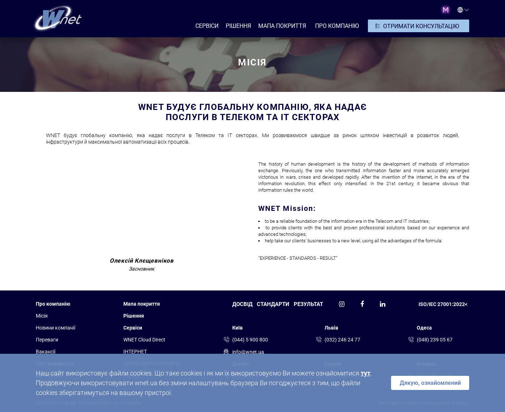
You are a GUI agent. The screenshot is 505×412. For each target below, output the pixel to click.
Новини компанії (55, 328)
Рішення (133, 316)
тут (365, 373)
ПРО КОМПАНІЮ (337, 25)
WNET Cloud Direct (144, 340)
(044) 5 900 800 (250, 340)
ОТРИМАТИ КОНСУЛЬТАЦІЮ (421, 26)
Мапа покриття (282, 25)
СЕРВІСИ (206, 25)
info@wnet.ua (248, 352)
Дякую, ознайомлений (430, 382)
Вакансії (45, 351)
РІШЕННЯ (238, 25)
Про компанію (53, 304)
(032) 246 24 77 (342, 340)
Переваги (47, 340)
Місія (42, 316)
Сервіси (132, 328)
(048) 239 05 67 (435, 340)
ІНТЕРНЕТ (135, 351)
